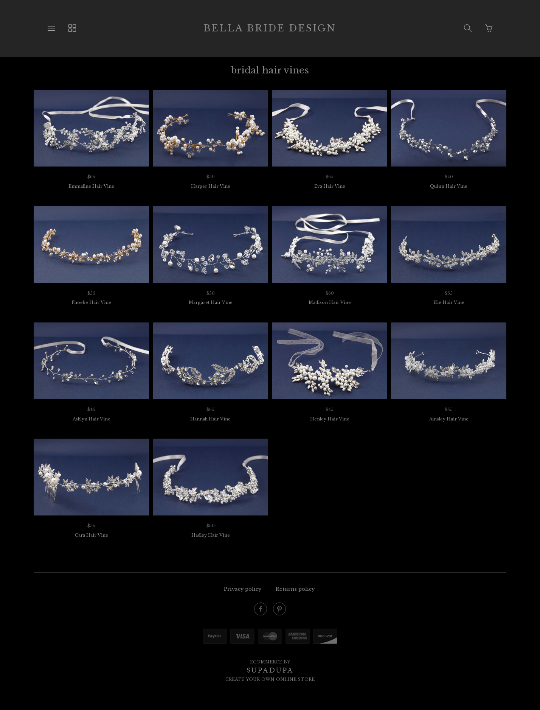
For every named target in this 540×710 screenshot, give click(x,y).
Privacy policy (242, 589)
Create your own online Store (270, 679)
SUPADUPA (270, 670)
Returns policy (295, 589)
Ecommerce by (270, 662)
